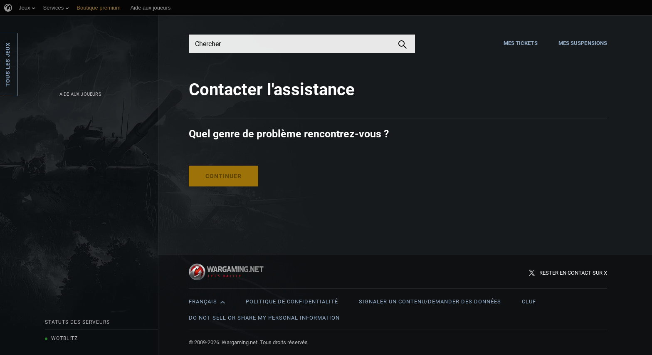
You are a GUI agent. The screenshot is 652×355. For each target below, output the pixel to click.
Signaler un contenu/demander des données (430, 301)
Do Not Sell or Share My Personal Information (264, 318)
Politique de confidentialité (292, 301)
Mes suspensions (583, 43)
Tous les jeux (8, 64)
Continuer (223, 176)
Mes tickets (521, 43)
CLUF (529, 301)
